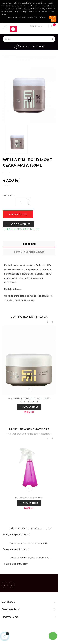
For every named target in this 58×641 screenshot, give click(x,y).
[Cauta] (29, 39)
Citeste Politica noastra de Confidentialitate (26, 17)
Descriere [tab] (29, 244)
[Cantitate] (21, 202)
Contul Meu (36, 26)
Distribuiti (3, 173)
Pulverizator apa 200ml (29, 497)
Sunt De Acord (53, 18)
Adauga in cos (18, 214)
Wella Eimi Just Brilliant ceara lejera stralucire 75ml (29, 400)
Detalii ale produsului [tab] (29, 252)
